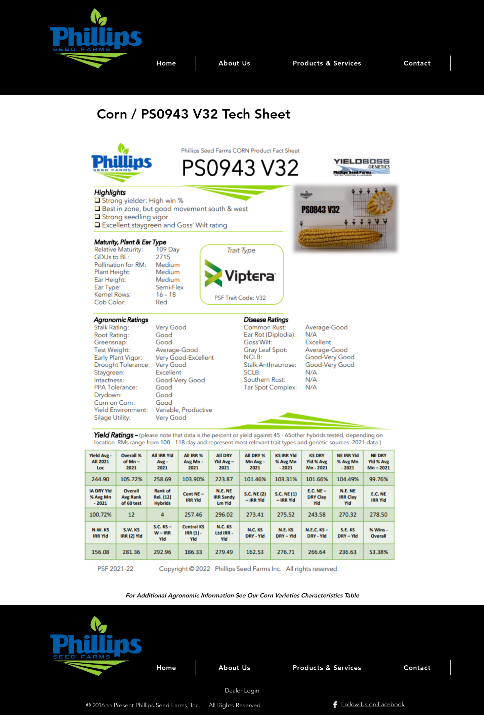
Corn (114, 114)
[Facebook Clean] (335, 704)
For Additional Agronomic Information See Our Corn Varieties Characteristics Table (242, 595)
